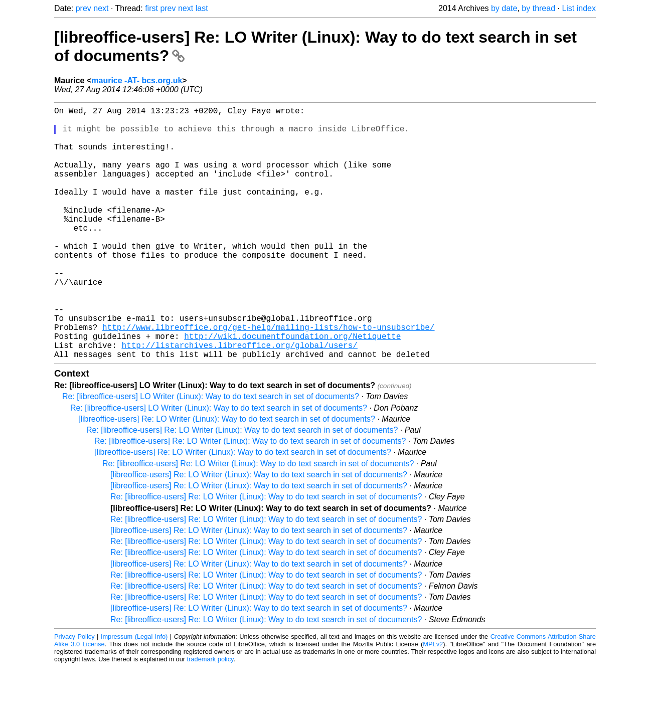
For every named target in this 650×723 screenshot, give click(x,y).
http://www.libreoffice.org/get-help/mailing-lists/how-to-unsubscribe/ (268, 377)
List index (579, 8)
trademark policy (210, 715)
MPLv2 (433, 700)
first (151, 8)
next (100, 8)
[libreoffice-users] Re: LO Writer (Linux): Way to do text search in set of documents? (226, 475)
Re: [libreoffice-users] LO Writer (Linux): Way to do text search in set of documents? (210, 452)
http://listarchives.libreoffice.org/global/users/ (239, 399)
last (202, 8)
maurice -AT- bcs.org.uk (136, 80)
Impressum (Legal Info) (134, 692)
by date (504, 8)
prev (83, 8)
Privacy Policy (74, 692)
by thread (538, 8)
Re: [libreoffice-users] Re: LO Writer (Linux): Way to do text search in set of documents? (242, 486)
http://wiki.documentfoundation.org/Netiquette (292, 388)
